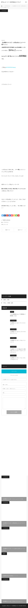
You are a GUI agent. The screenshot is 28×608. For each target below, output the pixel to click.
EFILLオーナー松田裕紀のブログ (13, 605)
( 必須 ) (5, 384)
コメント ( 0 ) (14, 371)
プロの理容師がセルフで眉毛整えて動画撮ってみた (18, 315)
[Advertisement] (14, 248)
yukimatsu (8, 220)
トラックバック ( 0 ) (14, 375)
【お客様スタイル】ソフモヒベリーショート (18, 341)
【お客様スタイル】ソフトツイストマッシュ (18, 323)
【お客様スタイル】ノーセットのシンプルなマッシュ (18, 358)
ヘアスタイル (3, 10)
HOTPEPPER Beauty (11, 67)
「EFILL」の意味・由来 (8, 302)
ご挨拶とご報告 (6, 299)
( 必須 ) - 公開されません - (9, 388)
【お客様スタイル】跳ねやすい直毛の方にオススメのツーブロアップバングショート (18, 351)
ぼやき (12, 311)
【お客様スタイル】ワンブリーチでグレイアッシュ (18, 332)
